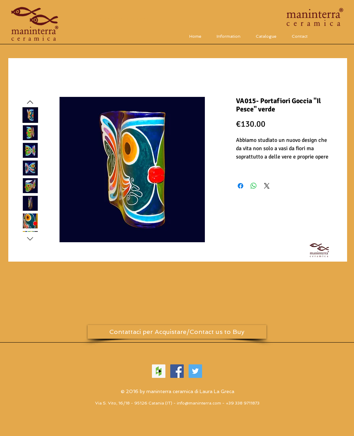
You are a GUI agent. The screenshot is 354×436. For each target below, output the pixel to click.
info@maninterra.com (199, 403)
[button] (266, 36)
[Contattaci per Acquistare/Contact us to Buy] (177, 332)
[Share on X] (267, 186)
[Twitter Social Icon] (195, 371)
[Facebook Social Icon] (177, 371)
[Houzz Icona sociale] (158, 371)
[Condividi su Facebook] (240, 186)
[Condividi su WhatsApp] (253, 186)
